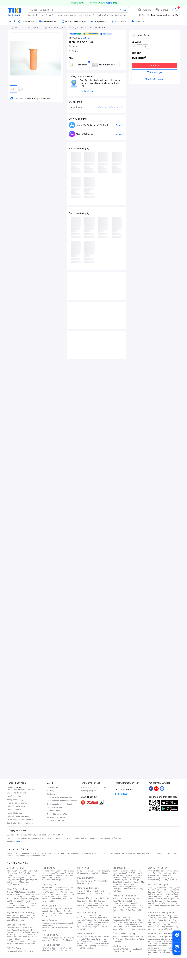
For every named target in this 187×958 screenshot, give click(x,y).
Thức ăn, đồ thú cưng (19, 905)
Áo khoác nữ (61, 873)
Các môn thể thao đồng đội (164, 899)
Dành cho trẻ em (19, 903)
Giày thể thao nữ (167, 903)
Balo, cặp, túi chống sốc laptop (93, 872)
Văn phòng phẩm (133, 949)
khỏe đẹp (62, 15)
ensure (56, 853)
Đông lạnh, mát (24, 896)
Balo (79, 871)
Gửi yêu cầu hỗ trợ (14, 796)
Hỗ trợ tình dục (27, 941)
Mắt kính (99, 881)
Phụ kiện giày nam (54, 928)
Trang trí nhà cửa (84, 915)
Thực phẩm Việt (28, 894)
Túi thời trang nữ (50, 935)
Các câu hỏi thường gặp (16, 793)
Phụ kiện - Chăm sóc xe (122, 937)
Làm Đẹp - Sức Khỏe (17, 925)
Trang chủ (146, 10)
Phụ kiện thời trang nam (92, 882)
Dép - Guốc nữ (60, 909)
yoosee (147, 853)
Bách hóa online (124, 882)
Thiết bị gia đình (28, 951)
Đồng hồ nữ (91, 891)
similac (160, 853)
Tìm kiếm (122, 10)
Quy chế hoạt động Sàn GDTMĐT (94, 787)
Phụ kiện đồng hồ (89, 893)
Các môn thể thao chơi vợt (163, 900)
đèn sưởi (159, 937)
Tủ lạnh (156, 873)
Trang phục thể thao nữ (157, 888)
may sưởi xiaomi (160, 943)
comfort (167, 853)
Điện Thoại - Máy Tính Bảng (20, 912)
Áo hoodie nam (53, 892)
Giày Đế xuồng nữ (58, 915)
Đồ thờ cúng (86, 927)
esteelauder (24, 853)
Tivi (153, 878)
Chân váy (59, 875)
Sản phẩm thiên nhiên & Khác (21, 935)
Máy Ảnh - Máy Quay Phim (161, 912)
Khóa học (134, 920)
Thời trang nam (49, 884)
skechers (89, 853)
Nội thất (89, 920)
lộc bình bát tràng (101, 15)
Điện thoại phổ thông (19, 918)
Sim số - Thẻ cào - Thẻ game (133, 929)
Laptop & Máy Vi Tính (131, 884)
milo (82, 853)
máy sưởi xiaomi (165, 946)
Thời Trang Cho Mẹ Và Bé (17, 871)
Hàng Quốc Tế (119, 868)
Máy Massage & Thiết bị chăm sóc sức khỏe (23, 933)
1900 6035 (18, 842)
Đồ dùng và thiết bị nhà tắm (94, 922)
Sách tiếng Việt (119, 949)
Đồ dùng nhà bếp (14, 951)
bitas (174, 853)
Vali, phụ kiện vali (102, 873)
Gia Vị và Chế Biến (89, 941)
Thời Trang (134, 871)
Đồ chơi (32, 871)
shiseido (10, 856)
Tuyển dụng (51, 794)
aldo (96, 853)
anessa (140, 853)
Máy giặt (155, 875)
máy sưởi (151, 937)
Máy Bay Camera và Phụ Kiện (163, 928)
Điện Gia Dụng (14, 948)
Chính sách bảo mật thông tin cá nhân (62, 801)
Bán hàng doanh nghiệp (56, 817)
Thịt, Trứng (19, 892)
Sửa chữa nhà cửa (89, 918)
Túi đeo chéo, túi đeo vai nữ (53, 938)
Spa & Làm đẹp (130, 922)
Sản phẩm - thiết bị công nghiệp (129, 885)
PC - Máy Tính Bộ (88, 908)
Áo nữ (44, 871)
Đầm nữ (51, 871)
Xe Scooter (134, 939)
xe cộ (44, 15)
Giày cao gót (47, 909)
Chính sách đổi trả (14, 810)
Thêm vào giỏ (154, 72)
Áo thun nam (47, 888)
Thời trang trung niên (55, 880)
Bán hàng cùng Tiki (88, 791)
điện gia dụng (34, 15)
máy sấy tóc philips (165, 939)
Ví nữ (68, 938)
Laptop (100, 908)
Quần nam (58, 888)
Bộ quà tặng (89, 948)
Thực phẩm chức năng (20, 930)
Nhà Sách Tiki (119, 946)
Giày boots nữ (51, 913)
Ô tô (126, 939)
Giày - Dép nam (49, 920)
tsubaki (43, 856)
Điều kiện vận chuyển (55, 821)
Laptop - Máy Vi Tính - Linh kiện (93, 898)
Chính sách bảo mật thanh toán (59, 797)
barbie (43, 853)
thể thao (87, 15)
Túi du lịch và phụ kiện (91, 871)
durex (63, 853)
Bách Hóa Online (85, 933)
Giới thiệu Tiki (52, 787)
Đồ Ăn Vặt (86, 943)
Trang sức (81, 891)
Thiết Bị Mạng (91, 905)
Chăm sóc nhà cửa (22, 908)
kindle (117, 853)
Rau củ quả (15, 894)
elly (77, 853)
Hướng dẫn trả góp (14, 813)
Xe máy (120, 939)
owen (49, 853)
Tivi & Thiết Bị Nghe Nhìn (127, 887)
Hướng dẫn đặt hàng (15, 799)
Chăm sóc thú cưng (85, 937)
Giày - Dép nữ (49, 906)
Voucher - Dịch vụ (121, 917)
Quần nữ (59, 871)
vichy (32, 856)
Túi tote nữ (57, 940)
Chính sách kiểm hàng (16, 806)
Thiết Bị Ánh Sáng (163, 918)
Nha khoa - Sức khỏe (127, 927)
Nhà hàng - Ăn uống (126, 924)
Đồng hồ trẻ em (103, 893)
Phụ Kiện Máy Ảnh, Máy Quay (159, 915)
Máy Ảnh (168, 929)
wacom (132, 853)
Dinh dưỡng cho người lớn (21, 880)
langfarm (19, 856)
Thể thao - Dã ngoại (124, 875)
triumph (102, 853)
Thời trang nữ (48, 868)
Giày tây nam (59, 923)
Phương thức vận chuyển (17, 803)
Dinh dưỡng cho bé (19, 878)
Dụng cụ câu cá (159, 896)
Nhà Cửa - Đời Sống (87, 912)
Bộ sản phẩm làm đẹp (21, 942)
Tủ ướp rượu (173, 880)
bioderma (71, 853)
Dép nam (55, 926)
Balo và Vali (83, 868)
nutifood (110, 853)
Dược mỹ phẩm (29, 943)
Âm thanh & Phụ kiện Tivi (158, 871)
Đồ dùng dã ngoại (164, 890)
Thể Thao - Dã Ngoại (158, 884)
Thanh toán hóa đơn (121, 920)
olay (153, 853)
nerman (125, 853)
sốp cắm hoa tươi (118, 15)
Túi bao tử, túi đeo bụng (63, 950)
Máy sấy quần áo (160, 880)
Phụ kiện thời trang (86, 878)
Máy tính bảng (18, 920)
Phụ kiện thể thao (164, 892)
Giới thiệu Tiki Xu (53, 811)
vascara (10, 853)
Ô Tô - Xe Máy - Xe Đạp (124, 933)
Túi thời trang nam (51, 945)
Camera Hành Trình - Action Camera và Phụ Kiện (163, 920)
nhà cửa (72, 15)
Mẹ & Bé (127, 880)
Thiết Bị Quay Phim (162, 927)
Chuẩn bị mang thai (20, 884)
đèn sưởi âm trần (159, 952)
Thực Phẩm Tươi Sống (17, 889)
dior (16, 853)
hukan (26, 856)
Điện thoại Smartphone (16, 915)
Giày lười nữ (63, 913)
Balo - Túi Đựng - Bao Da (163, 922)
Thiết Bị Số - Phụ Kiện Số (124, 896)
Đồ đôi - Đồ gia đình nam (60, 894)
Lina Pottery (86, 38)
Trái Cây (10, 892)
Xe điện (136, 937)
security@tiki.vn (26, 823)
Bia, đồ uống (16, 901)
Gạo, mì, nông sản (20, 899)
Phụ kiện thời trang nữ (86, 881)
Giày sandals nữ (56, 911)
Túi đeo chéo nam (56, 948)
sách (80, 15)
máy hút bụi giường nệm (162, 947)
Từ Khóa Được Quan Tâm (160, 933)
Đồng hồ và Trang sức (88, 888)
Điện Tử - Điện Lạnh (157, 868)
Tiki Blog (50, 791)
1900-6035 (18, 787)
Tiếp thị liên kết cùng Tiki (57, 814)
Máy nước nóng (163, 878)
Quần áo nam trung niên (56, 899)
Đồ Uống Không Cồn (92, 946)
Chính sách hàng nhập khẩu (18, 816)
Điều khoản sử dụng (55, 807)
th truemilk (35, 853)
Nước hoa (16, 941)
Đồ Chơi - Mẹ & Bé (15, 868)
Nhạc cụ (96, 927)
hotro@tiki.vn (27, 820)
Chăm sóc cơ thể (19, 932)
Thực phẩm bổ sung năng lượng (164, 904)
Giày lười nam (47, 923)
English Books (126, 951)
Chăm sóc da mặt (14, 928)
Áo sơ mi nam (58, 890)
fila (37, 856)
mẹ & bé (52, 15)
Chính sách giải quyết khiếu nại (59, 804)
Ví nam (45, 948)
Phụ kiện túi (67, 940)
